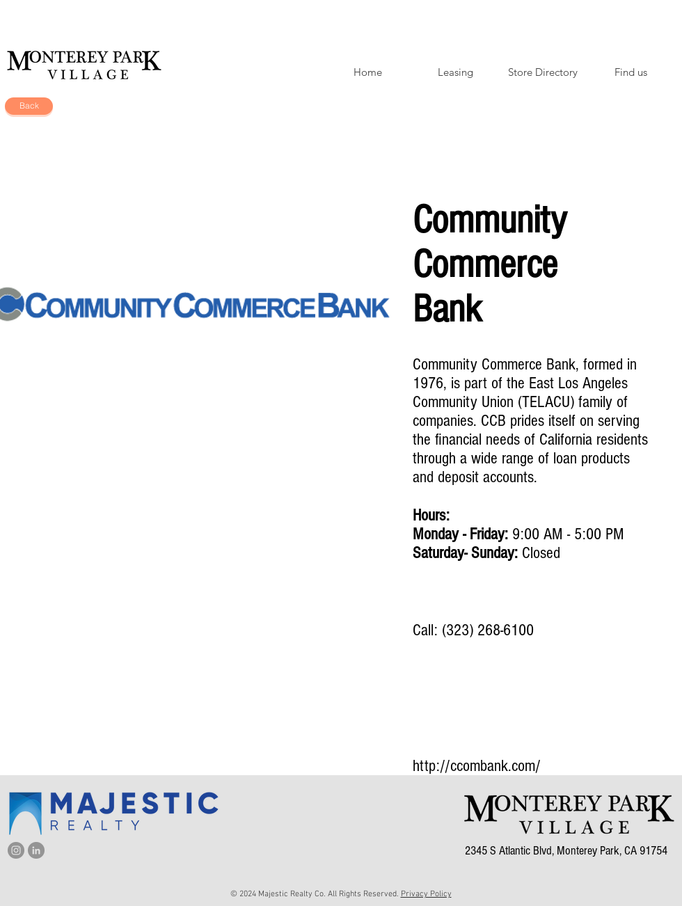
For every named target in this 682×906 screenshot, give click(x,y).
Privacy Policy (426, 894)
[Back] (29, 106)
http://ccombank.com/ (477, 765)
